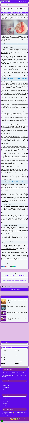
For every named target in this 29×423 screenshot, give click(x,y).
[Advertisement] (14, 332)
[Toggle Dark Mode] (24, 1)
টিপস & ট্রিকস (5, 400)
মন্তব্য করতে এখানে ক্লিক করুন (14, 289)
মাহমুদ (14, 412)
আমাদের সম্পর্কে (5, 383)
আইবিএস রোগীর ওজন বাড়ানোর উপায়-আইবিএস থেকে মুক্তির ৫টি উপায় (14, 12)
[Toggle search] (26, 1)
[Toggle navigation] (28, 1)
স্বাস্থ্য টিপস (8, 305)
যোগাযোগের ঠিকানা (6, 385)
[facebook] (19, 1)
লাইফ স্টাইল (5, 403)
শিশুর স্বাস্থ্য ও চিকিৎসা (6, 401)
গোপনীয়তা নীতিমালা (6, 387)
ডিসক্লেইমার (5, 391)
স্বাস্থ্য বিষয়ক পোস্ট (6, 398)
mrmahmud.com (14, 419)
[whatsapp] (21, 1)
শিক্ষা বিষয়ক (8, 299)
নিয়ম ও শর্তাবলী (5, 389)
